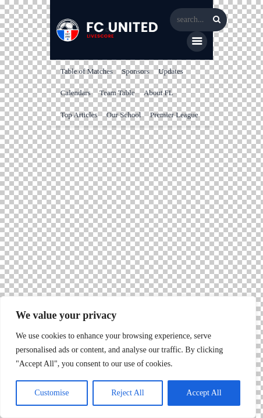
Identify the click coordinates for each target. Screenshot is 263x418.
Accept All (203, 392)
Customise (51, 392)
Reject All (127, 392)
